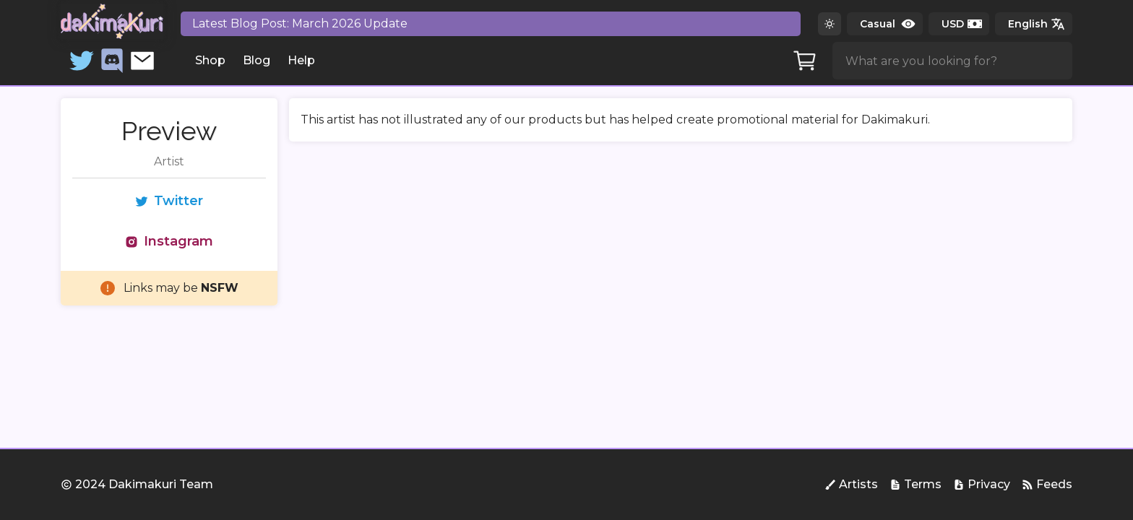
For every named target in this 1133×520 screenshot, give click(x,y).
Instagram (169, 241)
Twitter (169, 201)
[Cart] (805, 60)
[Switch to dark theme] (829, 23)
